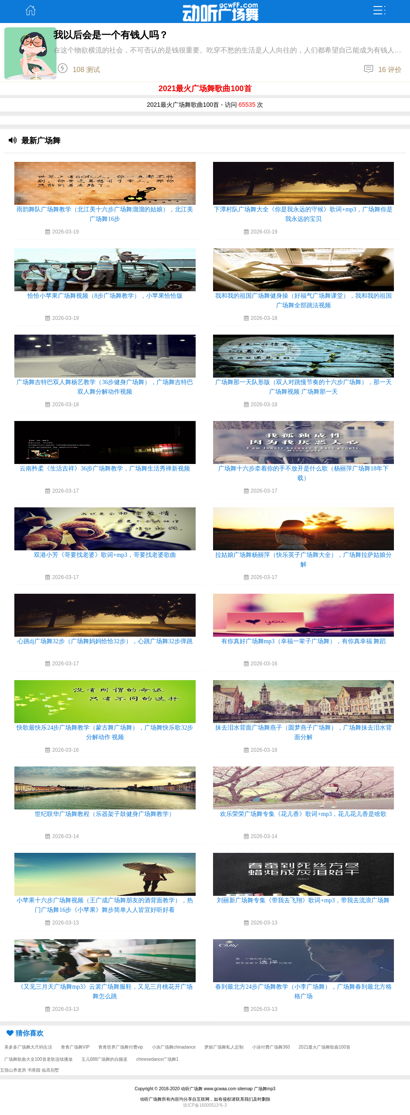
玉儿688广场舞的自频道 (104, 1059)
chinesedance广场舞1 (157, 1059)
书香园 (33, 1070)
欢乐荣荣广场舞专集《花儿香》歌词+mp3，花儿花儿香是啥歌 (303, 814)
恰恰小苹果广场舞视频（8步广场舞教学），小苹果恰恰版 (105, 296)
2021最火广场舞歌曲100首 (324, 1047)
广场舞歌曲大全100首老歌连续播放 (38, 1059)
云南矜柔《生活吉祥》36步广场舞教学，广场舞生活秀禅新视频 (105, 468)
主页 (30, 10)
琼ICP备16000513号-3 (205, 1105)
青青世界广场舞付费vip (120, 1047)
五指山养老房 (13, 1070)
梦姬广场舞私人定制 (223, 1047)
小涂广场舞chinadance (174, 1047)
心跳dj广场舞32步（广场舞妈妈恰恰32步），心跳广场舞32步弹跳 (105, 641)
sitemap (245, 1088)
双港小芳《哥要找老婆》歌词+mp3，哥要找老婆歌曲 (105, 555)
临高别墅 (50, 1070)
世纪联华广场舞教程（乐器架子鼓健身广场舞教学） (105, 814)
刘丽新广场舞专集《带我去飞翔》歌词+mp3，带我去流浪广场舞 (303, 900)
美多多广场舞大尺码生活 (28, 1047)
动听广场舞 (192, 1088)
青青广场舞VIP (75, 1047)
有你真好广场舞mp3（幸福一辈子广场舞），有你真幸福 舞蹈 (303, 641)
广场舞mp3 (264, 1088)
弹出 (379, 10)
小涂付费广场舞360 (271, 1047)
